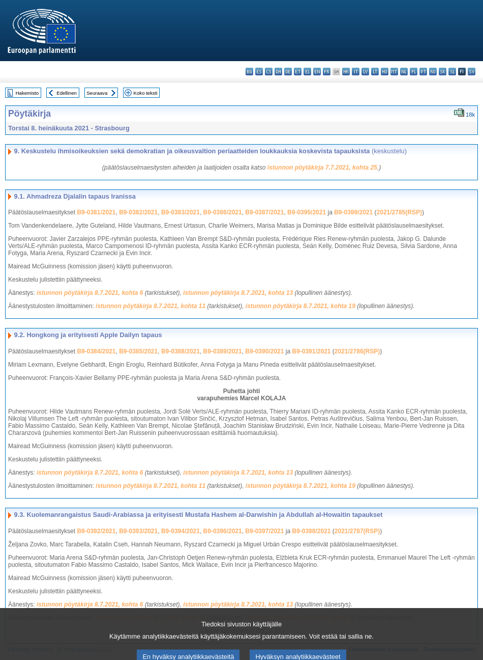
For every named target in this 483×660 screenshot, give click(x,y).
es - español (259, 71)
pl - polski (413, 71)
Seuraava (96, 93)
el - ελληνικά (307, 71)
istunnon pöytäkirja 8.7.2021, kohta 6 (90, 292)
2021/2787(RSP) (357, 531)
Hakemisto (27, 93)
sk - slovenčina (442, 71)
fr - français (326, 71)
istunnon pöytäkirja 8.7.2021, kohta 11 (150, 306)
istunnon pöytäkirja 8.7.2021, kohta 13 (238, 292)
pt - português (423, 71)
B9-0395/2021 (306, 212)
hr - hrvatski (346, 71)
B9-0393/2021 (138, 531)
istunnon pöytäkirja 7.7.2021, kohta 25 (322, 167)
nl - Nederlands (404, 71)
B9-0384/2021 (96, 351)
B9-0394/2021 (180, 531)
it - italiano (355, 71)
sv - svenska (471, 71)
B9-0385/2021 (138, 351)
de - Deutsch (288, 71)
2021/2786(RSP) (357, 351)
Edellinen (66, 93)
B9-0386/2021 (222, 212)
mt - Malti (394, 71)
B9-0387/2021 (264, 212)
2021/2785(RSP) (399, 212)
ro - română (433, 71)
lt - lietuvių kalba (375, 71)
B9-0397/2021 (264, 531)
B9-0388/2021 (180, 351)
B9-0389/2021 (222, 351)
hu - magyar (384, 71)
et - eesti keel (297, 71)
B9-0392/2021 (96, 531)
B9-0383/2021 (180, 212)
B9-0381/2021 (96, 212)
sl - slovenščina (452, 71)
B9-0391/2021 (311, 351)
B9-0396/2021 (222, 531)
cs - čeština (269, 71)
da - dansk (278, 71)
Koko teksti (146, 93)
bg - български (249, 71)
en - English (317, 71)
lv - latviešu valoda (365, 71)
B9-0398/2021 (311, 531)
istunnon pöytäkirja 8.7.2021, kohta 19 (300, 306)
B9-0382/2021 (138, 212)
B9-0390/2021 (264, 351)
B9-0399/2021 (353, 212)
